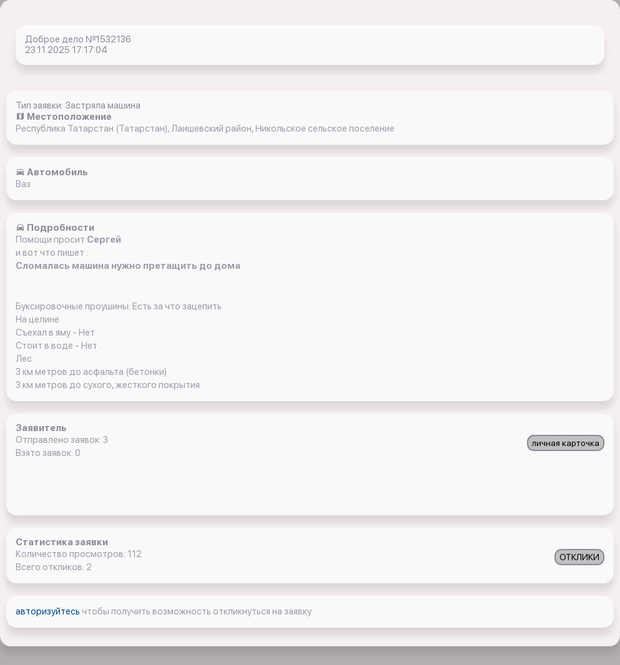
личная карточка (565, 443)
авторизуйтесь (49, 611)
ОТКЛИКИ (579, 557)
